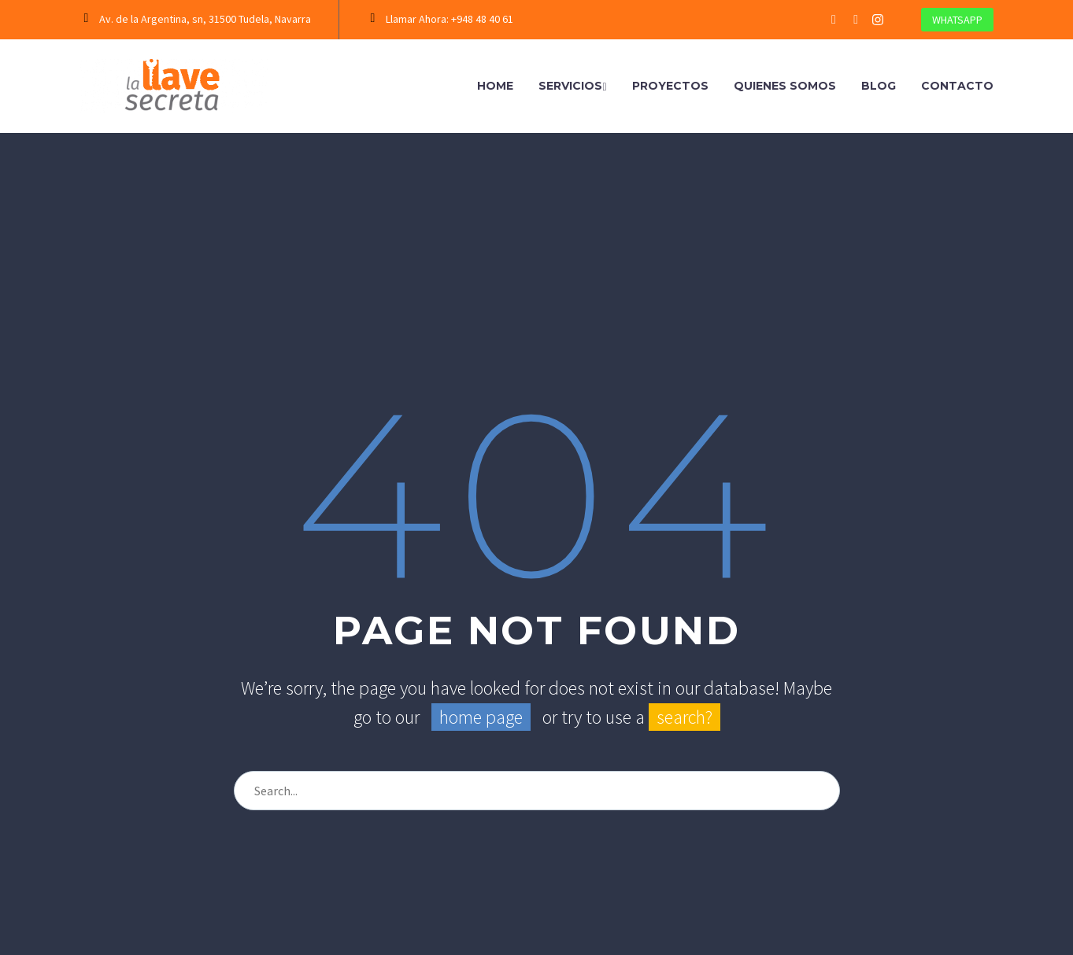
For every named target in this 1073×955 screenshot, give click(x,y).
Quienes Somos (785, 86)
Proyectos (670, 86)
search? (684, 717)
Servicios (572, 86)
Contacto (957, 86)
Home (495, 86)
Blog (878, 86)
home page (481, 717)
